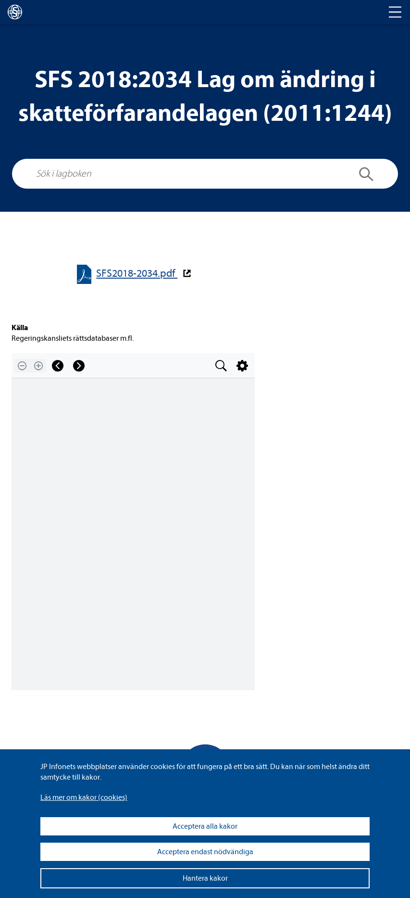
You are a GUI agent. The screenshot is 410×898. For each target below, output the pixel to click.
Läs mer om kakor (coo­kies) (83, 797)
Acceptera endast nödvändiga (205, 851)
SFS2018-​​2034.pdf (136, 274)
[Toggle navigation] (395, 12)
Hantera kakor (205, 878)
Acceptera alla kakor (205, 826)
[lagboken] (15, 12)
